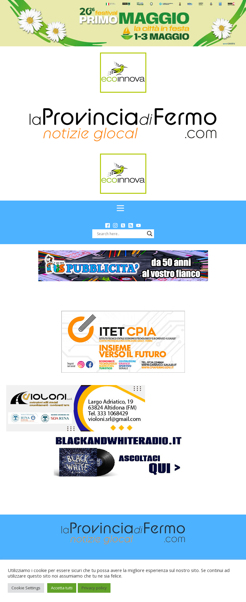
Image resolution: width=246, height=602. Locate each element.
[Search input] (120, 233)
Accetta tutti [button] (62, 588)
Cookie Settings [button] (25, 588)
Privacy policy (94, 588)
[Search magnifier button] (149, 233)
